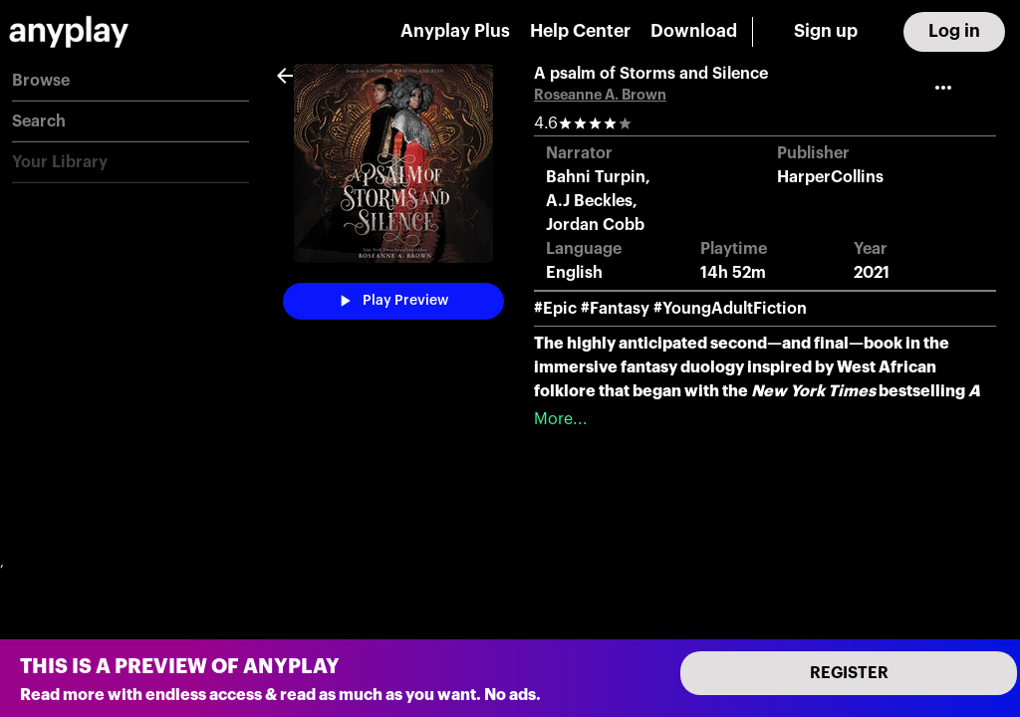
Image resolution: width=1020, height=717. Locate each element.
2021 (872, 273)
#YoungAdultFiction (730, 309)
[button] (130, 81)
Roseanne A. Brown (600, 95)
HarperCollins (830, 177)
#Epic (555, 309)
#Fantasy (615, 309)
